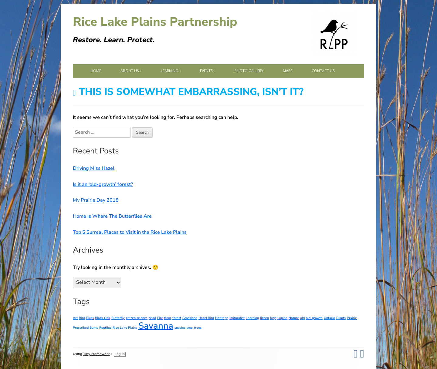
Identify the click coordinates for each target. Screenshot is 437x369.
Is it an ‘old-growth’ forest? (103, 184)
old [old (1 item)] (302, 318)
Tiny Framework (96, 354)
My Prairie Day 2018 (96, 200)
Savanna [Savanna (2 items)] (155, 326)
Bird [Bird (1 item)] (82, 318)
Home (95, 70)
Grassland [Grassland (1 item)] (189, 318)
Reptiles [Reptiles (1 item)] (105, 327)
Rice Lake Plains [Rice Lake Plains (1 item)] (125, 327)
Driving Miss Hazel (93, 168)
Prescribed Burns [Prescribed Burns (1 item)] (85, 327)
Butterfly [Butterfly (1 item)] (118, 318)
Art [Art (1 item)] (75, 318)
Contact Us (323, 70)
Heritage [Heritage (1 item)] (221, 318)
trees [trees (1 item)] (198, 327)
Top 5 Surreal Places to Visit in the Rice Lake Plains (130, 232)
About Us (129, 70)
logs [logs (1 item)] (273, 318)
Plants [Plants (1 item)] (341, 318)
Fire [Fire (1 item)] (160, 318)
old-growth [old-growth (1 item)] (314, 318)
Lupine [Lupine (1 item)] (282, 318)
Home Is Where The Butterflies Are (112, 216)
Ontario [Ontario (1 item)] (329, 318)
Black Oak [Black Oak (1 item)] (102, 318)
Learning (169, 70)
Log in (120, 354)
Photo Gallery (249, 70)
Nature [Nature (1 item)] (294, 318)
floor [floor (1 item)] (167, 318)
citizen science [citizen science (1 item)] (136, 318)
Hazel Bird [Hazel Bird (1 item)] (206, 318)
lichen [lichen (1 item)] (264, 318)
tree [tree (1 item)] (190, 327)
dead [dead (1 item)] (152, 318)
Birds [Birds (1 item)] (90, 318)
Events (206, 70)
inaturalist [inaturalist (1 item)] (237, 318)
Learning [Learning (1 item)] (252, 318)
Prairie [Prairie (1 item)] (352, 318)
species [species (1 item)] (179, 327)
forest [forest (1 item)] (176, 318)
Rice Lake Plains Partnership (155, 22)
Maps (287, 70)
